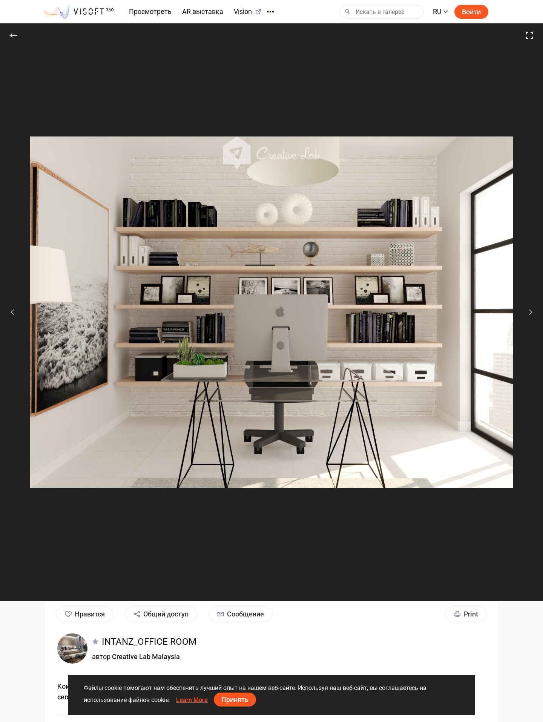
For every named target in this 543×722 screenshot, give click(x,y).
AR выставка (202, 11)
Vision (248, 11)
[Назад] (13, 35)
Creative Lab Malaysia (146, 657)
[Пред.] (12, 312)
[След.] (526, 312)
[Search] (382, 11)
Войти (471, 12)
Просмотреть (150, 11)
